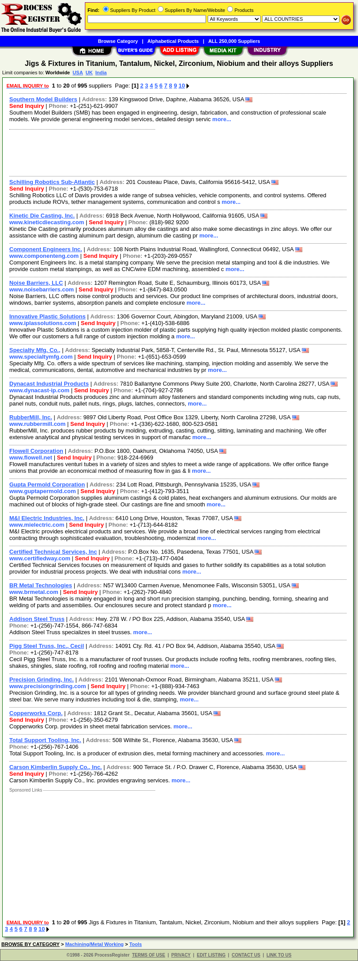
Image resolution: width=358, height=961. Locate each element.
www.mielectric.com (37, 524)
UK (89, 72)
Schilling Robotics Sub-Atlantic (52, 182)
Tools (135, 944)
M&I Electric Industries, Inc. (46, 518)
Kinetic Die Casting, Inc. (42, 215)
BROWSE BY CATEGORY (30, 944)
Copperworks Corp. (36, 713)
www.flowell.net (30, 457)
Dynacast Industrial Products (49, 383)
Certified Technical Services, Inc (53, 551)
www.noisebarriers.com (41, 289)
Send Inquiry (26, 106)
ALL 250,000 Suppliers (234, 41)
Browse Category (118, 41)
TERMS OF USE (148, 955)
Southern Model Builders (43, 99)
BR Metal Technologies (40, 585)
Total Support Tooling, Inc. (45, 740)
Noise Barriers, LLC (36, 282)
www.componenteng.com (44, 256)
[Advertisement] (176, 152)
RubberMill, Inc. (30, 417)
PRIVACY (181, 955)
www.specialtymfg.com (40, 356)
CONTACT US (246, 955)
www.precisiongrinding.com (47, 686)
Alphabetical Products (173, 41)
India (101, 72)
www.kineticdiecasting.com (46, 222)
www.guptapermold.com (42, 491)
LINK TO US (279, 955)
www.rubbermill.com (37, 424)
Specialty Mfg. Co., (35, 350)
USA (77, 72)
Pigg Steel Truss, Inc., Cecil (46, 646)
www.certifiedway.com (39, 558)
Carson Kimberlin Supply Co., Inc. (55, 767)
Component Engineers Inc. (45, 249)
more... (221, 119)
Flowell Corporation (36, 451)
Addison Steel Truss (37, 619)
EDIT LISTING (211, 955)
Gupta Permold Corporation (47, 484)
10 (182, 85)
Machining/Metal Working (94, 944)
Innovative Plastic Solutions (47, 316)
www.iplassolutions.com (42, 323)
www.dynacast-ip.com (39, 390)
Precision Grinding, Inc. (41, 679)
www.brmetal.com (33, 592)
